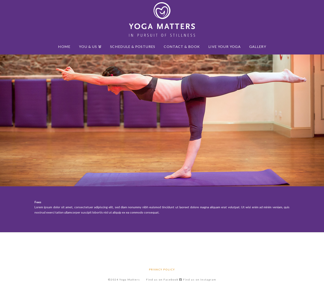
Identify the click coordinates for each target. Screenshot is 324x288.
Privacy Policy (162, 269)
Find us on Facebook (164, 279)
